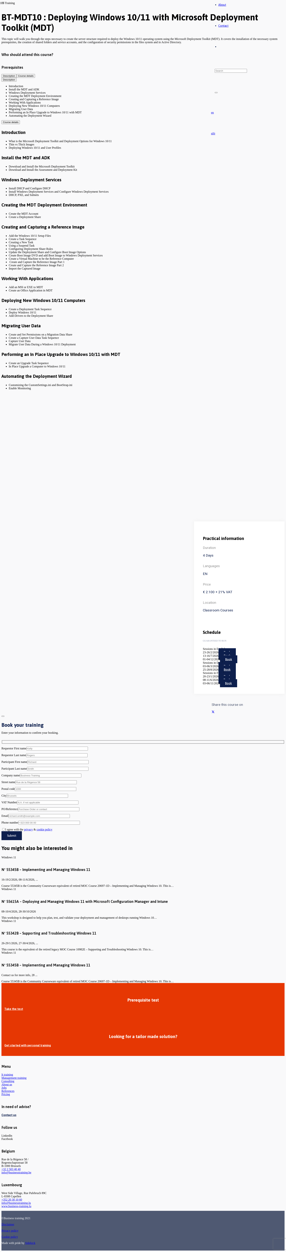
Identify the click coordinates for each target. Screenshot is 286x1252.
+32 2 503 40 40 (11, 1169)
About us (6, 1084)
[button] (212, 112)
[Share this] (213, 711)
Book (228, 659)
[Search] (231, 71)
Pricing (5, 1094)
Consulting (7, 1081)
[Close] (216, 92)
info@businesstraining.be (16, 1172)
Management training (13, 1077)
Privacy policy (9, 1230)
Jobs (4, 1087)
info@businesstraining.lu (16, 1202)
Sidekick (30, 1243)
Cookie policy (9, 1236)
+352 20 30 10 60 (11, 1199)
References (7, 1091)
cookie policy (44, 829)
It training (7, 1074)
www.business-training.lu (16, 1206)
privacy (28, 829)
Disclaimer (7, 1224)
